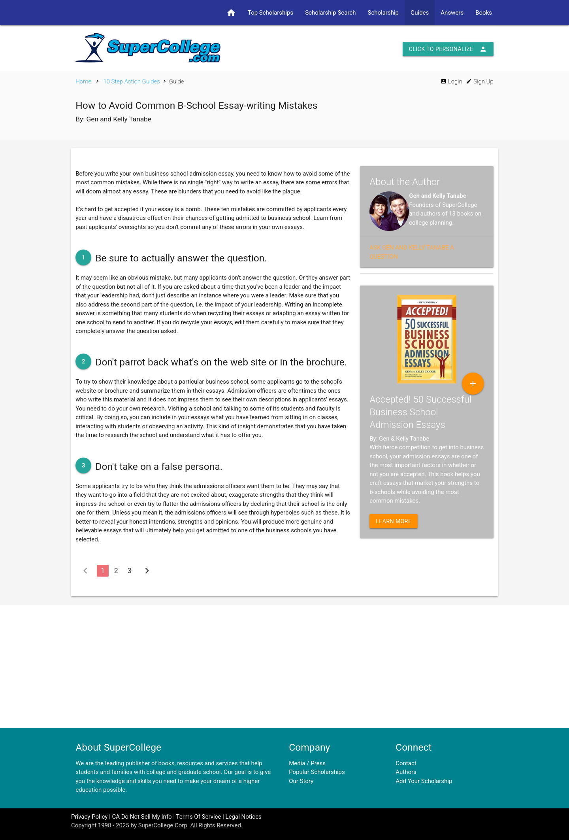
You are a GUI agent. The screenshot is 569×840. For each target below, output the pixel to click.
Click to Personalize (448, 49)
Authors (406, 772)
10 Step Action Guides (131, 81)
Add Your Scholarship (424, 781)
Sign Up (479, 81)
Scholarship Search (330, 12)
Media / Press (307, 763)
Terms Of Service (198, 816)
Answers (452, 12)
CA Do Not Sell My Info (141, 816)
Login (451, 81)
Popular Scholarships (317, 772)
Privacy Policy (89, 816)
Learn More (393, 521)
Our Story (301, 781)
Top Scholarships (270, 12)
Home (83, 81)
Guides (420, 12)
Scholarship (383, 12)
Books (483, 12)
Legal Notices (244, 816)
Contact (406, 763)
